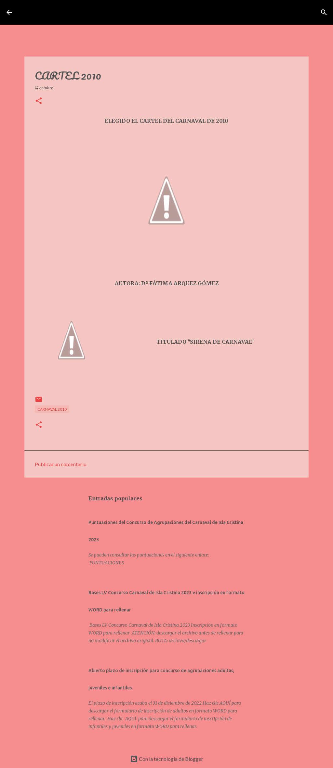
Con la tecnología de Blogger (166, 759)
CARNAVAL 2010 (52, 409)
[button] (39, 101)
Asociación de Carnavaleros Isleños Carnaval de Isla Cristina (139, 12)
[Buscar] (270, 12)
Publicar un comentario (61, 464)
